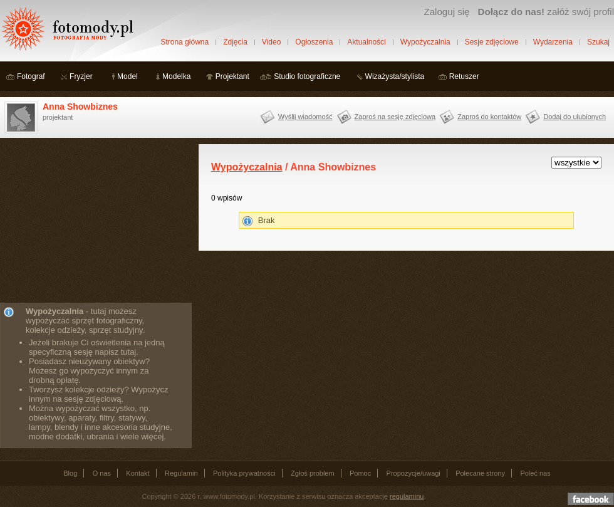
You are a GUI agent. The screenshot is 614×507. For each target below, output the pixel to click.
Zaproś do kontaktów (489, 116)
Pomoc (360, 473)
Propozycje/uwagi (413, 473)
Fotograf (31, 76)
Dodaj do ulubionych (574, 116)
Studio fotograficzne (307, 76)
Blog (70, 473)
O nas (102, 473)
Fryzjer (81, 76)
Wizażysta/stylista (395, 76)
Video (271, 42)
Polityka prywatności (244, 473)
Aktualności (366, 42)
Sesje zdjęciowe (492, 42)
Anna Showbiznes (80, 107)
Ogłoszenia (314, 42)
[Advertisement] (94, 222)
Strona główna (184, 42)
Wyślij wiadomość (305, 116)
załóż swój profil (546, 11)
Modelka (176, 76)
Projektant (232, 76)
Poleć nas (535, 473)
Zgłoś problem (313, 473)
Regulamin (181, 473)
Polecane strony (480, 473)
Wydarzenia (553, 42)
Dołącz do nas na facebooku (591, 499)
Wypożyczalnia (425, 42)
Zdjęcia (235, 42)
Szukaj (598, 42)
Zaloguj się (446, 11)
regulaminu (407, 496)
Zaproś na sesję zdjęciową (395, 116)
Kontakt (137, 473)
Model (127, 76)
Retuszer (464, 76)
